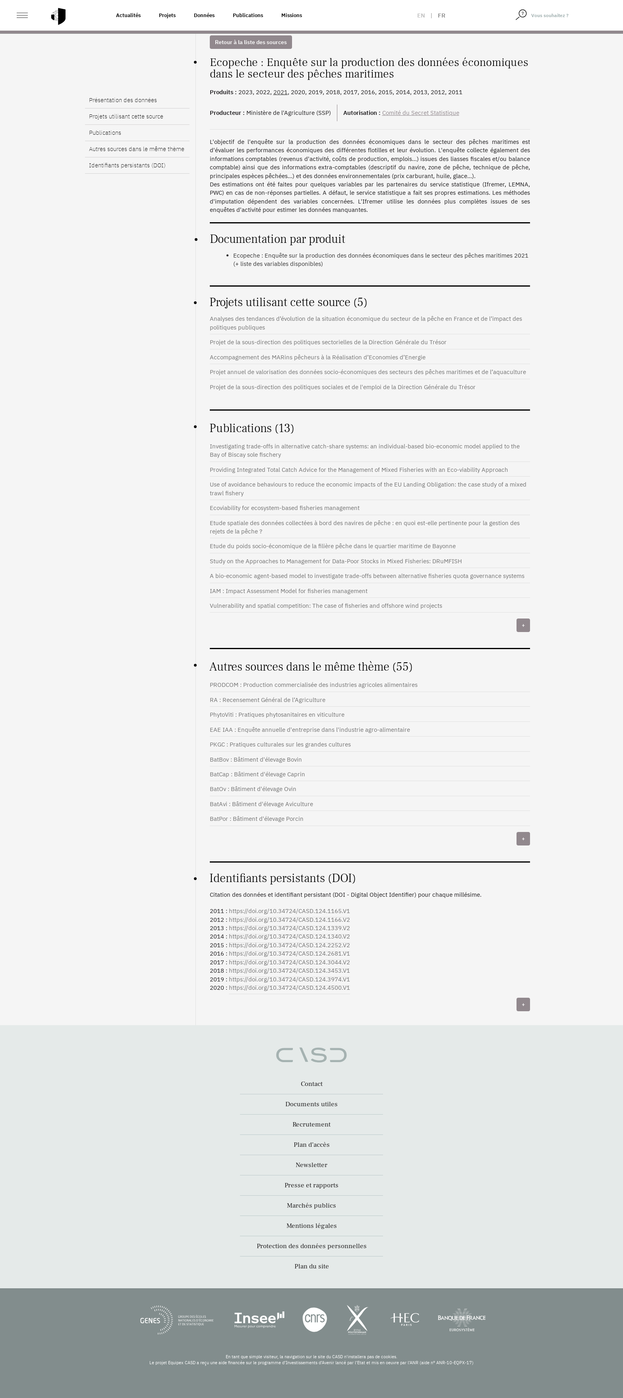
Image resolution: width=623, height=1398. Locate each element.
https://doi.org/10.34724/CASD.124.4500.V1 (289, 987)
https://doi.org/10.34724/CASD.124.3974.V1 (289, 979)
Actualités (128, 15)
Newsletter (311, 1165)
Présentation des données (123, 100)
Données (204, 15)
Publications (248, 15)
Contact (312, 1084)
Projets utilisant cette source (126, 116)
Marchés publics (311, 1205)
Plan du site (311, 1266)
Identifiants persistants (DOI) (127, 165)
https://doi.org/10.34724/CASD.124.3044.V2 (289, 962)
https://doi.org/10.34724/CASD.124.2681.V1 (289, 953)
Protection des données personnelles (312, 1246)
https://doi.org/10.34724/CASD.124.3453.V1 (289, 970)
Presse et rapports (311, 1185)
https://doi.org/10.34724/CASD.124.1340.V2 (289, 936)
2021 (280, 92)
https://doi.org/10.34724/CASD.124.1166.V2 (289, 919)
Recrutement (311, 1124)
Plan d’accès (312, 1144)
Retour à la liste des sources (251, 42)
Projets (167, 15)
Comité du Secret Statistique (420, 112)
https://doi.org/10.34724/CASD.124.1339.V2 (289, 928)
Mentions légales (311, 1226)
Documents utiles (311, 1104)
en (421, 15)
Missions (291, 15)
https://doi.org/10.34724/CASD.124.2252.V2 (289, 945)
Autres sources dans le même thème (136, 149)
